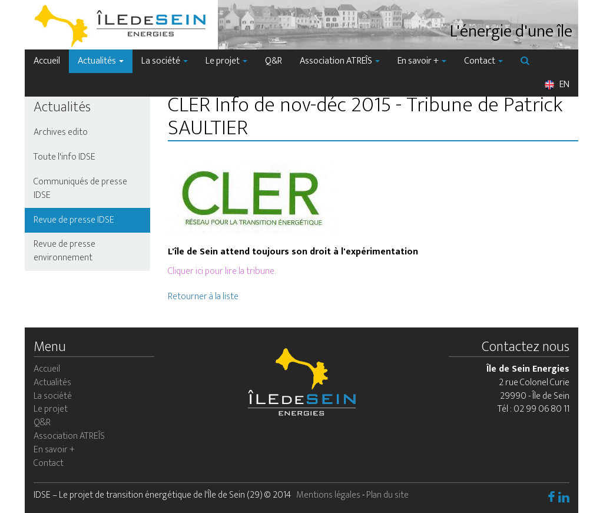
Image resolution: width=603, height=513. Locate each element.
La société (164, 61)
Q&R (273, 61)
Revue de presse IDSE (74, 220)
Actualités (101, 61)
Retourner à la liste (203, 297)
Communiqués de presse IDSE (80, 188)
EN (556, 84)
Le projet (226, 61)
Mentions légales (328, 495)
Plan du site (387, 495)
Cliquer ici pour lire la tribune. (222, 271)
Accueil (47, 61)
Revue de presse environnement (64, 251)
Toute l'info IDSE (64, 157)
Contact (483, 61)
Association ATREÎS (340, 61)
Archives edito (61, 132)
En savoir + (421, 61)
